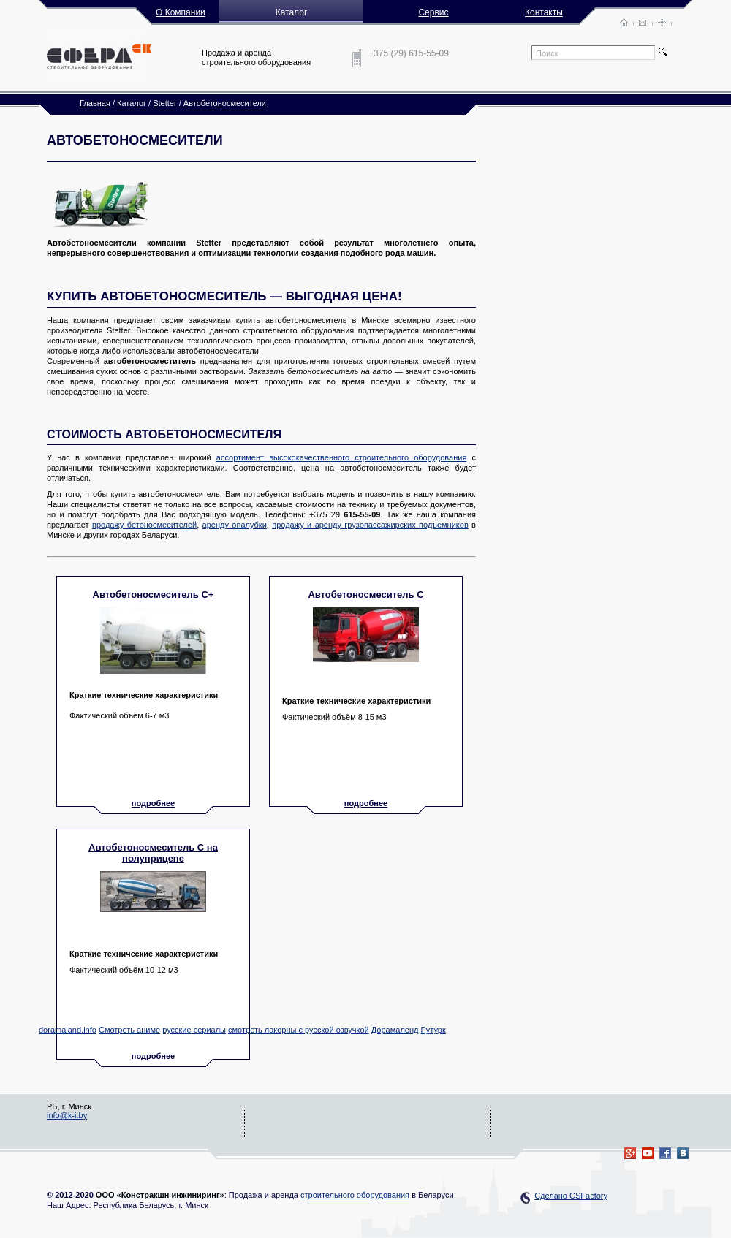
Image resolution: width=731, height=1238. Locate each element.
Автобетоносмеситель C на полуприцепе (153, 853)
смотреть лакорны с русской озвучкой (298, 1029)
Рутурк (432, 1029)
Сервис (433, 12)
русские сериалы (194, 1029)
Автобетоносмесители (224, 103)
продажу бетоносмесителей (144, 524)
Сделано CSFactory (570, 1195)
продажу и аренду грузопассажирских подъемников (370, 524)
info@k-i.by (67, 1115)
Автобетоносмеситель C (365, 594)
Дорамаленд (395, 1029)
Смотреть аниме (129, 1029)
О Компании (180, 12)
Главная (95, 103)
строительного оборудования (354, 1194)
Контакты (544, 12)
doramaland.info (67, 1029)
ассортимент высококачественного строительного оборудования (341, 457)
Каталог (131, 103)
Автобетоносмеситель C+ (153, 594)
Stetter (164, 103)
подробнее (153, 803)
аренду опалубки (234, 524)
